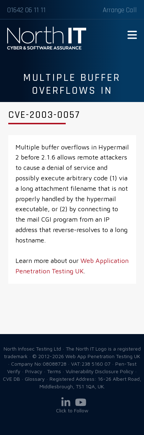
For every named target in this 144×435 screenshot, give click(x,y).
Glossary (35, 379)
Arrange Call (120, 10)
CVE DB (11, 379)
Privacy (33, 371)
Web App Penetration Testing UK (46, 48)
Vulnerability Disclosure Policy (100, 371)
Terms (54, 371)
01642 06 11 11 (26, 10)
